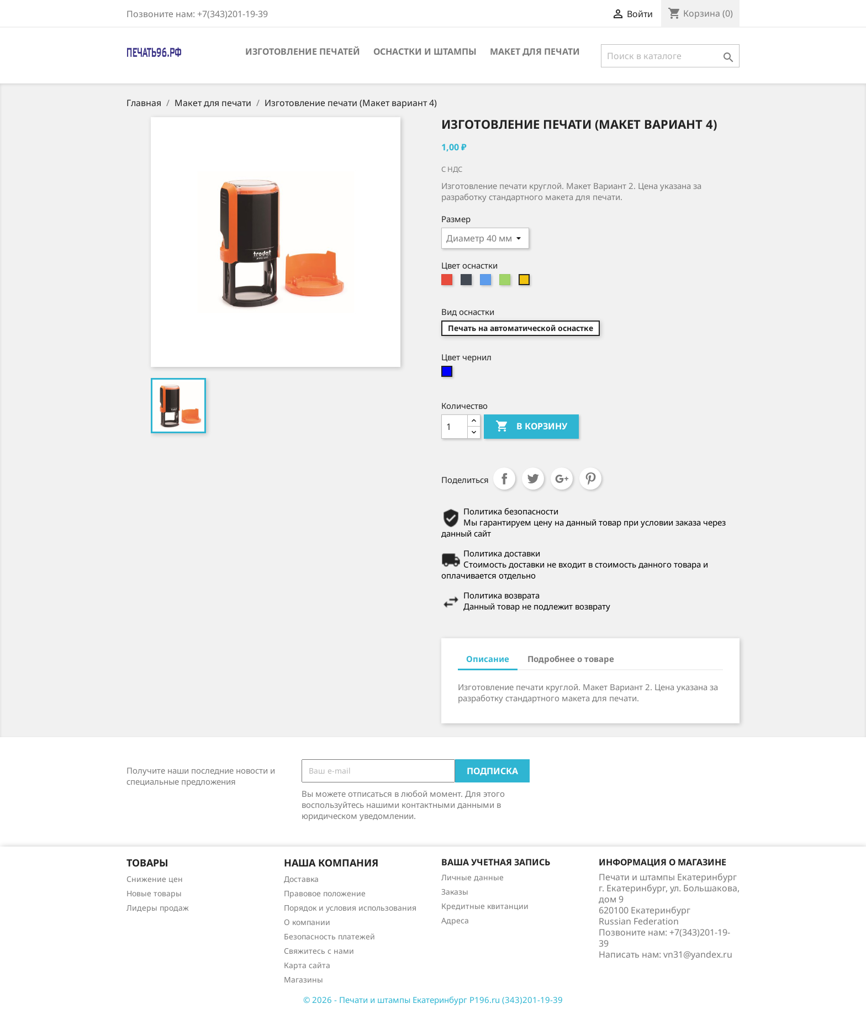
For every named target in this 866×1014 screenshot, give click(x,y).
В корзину (531, 426)
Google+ (562, 478)
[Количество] (454, 426)
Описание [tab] (487, 658)
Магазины (303, 979)
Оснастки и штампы (425, 51)
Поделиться (504, 478)
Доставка (301, 879)
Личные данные (472, 877)
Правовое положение (325, 893)
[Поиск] (670, 55)
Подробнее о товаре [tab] (570, 658)
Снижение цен (154, 879)
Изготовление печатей (302, 51)
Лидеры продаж (157, 907)
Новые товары (154, 893)
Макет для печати (535, 51)
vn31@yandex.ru (697, 954)
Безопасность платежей (329, 936)
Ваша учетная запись (495, 862)
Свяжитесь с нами (319, 950)
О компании (307, 922)
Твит (533, 478)
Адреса (455, 920)
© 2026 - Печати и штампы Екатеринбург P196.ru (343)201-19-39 (433, 999)
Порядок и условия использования (350, 907)
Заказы (454, 891)
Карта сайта (307, 965)
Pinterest (590, 478)
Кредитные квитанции (485, 906)
